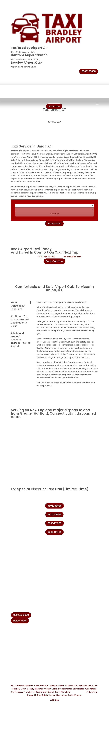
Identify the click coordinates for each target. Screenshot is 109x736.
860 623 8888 (21, 615)
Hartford (29, 685)
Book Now (54, 106)
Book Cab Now (54, 261)
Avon (23, 689)
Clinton (61, 685)
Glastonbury (17, 692)
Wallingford (90, 689)
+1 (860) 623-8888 (24, 642)
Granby (30, 689)
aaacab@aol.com (72, 256)
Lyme (90, 685)
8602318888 (54, 514)
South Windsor (75, 695)
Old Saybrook (80, 685)
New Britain (42, 695)
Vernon (52, 695)
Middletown (91, 692)
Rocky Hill (31, 695)
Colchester (66, 689)
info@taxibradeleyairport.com (30, 648)
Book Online (54, 223)
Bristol (51, 692)
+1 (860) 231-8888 (23, 636)
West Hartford (41, 685)
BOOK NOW (20, 620)
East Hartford (17, 685)
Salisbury (56, 689)
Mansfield (65, 692)
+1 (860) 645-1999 (46, 256)
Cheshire (39, 689)
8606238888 (89, 71)
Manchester (29, 692)
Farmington (41, 692)
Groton (47, 689)
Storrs (58, 692)
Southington (78, 689)
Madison (53, 685)
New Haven (61, 695)
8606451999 (54, 523)
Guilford (69, 685)
